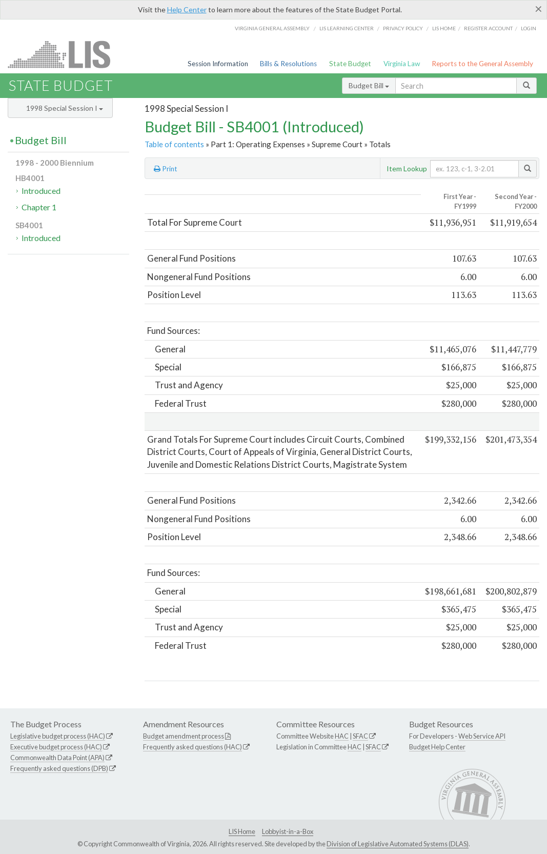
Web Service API (481, 736)
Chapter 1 (39, 207)
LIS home (444, 28)
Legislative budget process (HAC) (57, 736)
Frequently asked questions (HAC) (192, 747)
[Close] (538, 8)
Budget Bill (369, 85)
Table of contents (174, 144)
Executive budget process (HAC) (56, 747)
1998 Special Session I (64, 108)
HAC (342, 736)
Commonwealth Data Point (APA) (57, 757)
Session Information (218, 63)
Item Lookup (407, 168)
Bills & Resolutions (288, 63)
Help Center (187, 9)
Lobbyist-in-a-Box (287, 831)
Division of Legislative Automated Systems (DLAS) (398, 844)
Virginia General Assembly (272, 28)
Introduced (41, 190)
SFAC (360, 736)
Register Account (488, 28)
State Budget (350, 63)
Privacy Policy (403, 28)
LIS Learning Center (346, 28)
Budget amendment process (183, 736)
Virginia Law (401, 63)
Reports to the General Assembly (482, 63)
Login (528, 28)
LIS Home (242, 831)
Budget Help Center (437, 747)
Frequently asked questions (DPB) (59, 768)
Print (165, 169)
